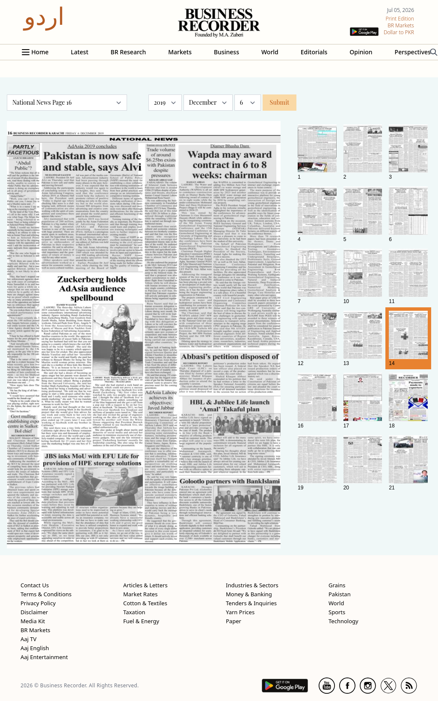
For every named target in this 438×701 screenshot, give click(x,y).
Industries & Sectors (252, 585)
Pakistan (339, 594)
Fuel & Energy (141, 621)
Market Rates (140, 594)
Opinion (360, 52)
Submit (280, 102)
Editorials (314, 52)
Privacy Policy (38, 603)
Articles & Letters (145, 585)
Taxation (134, 612)
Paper (233, 621)
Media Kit (33, 621)
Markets (180, 52)
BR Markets (35, 630)
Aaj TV (28, 639)
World (269, 52)
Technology (343, 621)
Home (39, 52)
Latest (79, 52)
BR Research (128, 52)
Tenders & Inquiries (251, 603)
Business (226, 52)
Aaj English (35, 648)
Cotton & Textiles (145, 603)
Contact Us (35, 585)
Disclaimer (34, 612)
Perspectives (413, 52)
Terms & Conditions (46, 594)
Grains (336, 585)
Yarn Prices (240, 612)
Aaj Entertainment (44, 657)
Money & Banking (249, 594)
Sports (336, 612)
